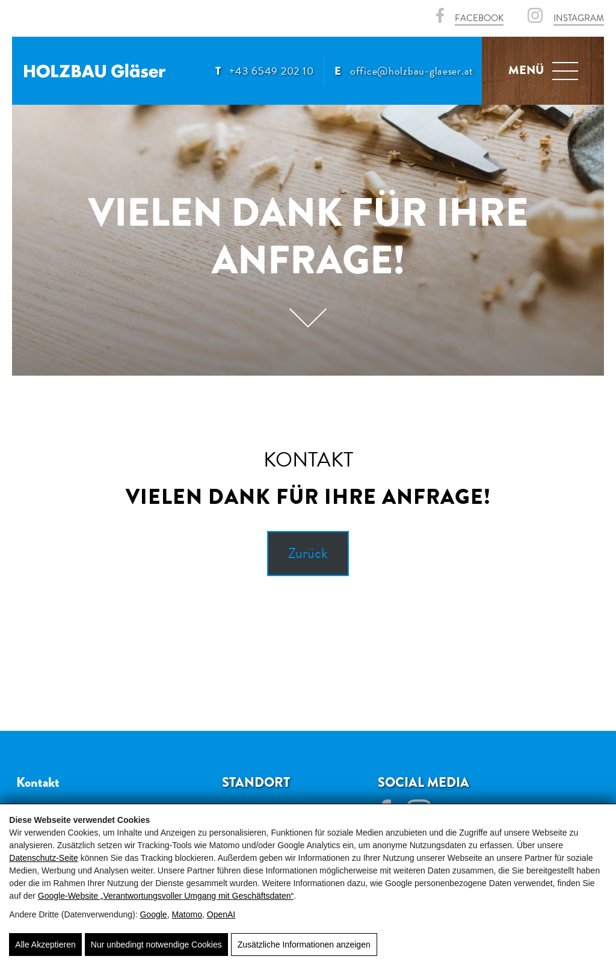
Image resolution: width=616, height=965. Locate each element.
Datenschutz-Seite (43, 858)
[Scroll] (308, 323)
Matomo (186, 914)
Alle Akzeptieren (45, 944)
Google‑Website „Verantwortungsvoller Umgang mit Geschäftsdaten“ (166, 896)
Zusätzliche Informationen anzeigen (304, 944)
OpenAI (221, 914)
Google (153, 914)
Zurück (308, 553)
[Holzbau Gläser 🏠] (94, 71)
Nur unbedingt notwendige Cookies (156, 944)
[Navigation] (565, 71)
